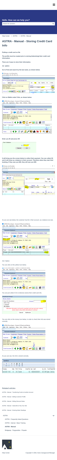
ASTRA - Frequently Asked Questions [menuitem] (16, 419)
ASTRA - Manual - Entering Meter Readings (14, 410)
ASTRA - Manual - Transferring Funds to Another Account (17, 392)
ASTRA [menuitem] (5, 415)
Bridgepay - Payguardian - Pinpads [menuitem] (16, 430)
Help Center (6, 36)
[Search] (53, 23)
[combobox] (27, 23)
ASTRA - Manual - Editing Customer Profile (14, 396)
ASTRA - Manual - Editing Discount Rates (13, 401)
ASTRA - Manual (26, 36)
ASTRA (15, 36)
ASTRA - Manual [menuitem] (10, 426)
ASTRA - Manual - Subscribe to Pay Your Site (14, 405)
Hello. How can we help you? (16, 20)
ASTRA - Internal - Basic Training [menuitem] (15, 423)
